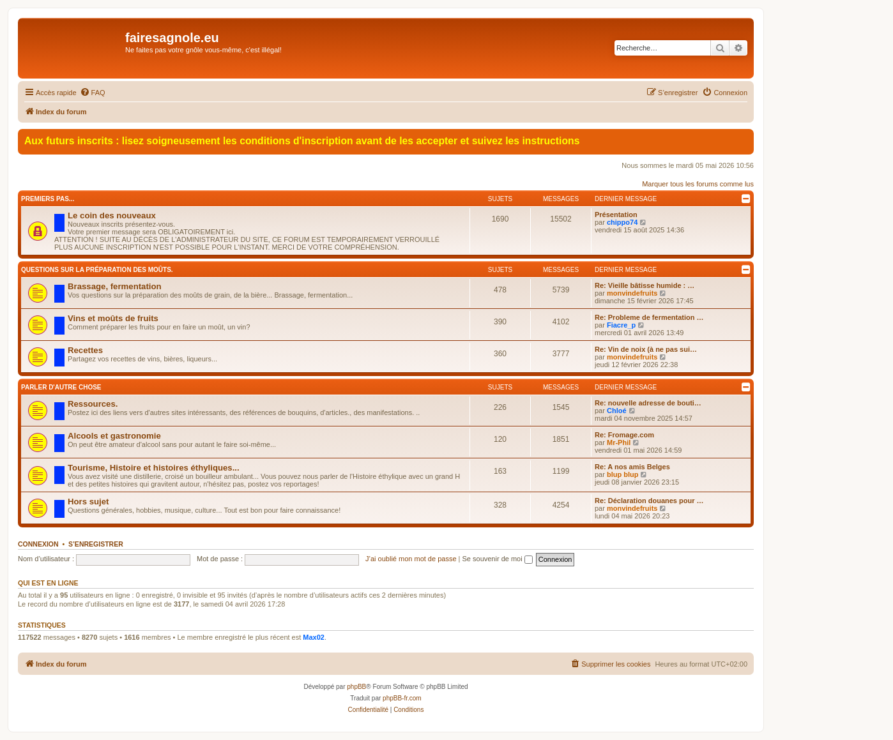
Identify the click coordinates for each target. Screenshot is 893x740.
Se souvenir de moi (497, 559)
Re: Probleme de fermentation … (649, 317)
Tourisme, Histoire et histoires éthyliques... (154, 467)
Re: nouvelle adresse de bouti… (648, 403)
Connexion (38, 544)
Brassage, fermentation (115, 286)
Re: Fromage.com (624, 435)
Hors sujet (88, 501)
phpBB (356, 686)
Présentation (616, 214)
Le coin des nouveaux (112, 215)
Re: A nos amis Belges (632, 467)
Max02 (313, 637)
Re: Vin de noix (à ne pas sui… (646, 349)
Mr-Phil (618, 442)
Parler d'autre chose (61, 387)
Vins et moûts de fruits (113, 318)
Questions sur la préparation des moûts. (97, 269)
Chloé (617, 410)
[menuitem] (92, 92)
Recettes (85, 350)
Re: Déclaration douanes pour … (649, 500)
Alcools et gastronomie (114, 436)
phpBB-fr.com (402, 698)
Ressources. (93, 404)
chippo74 (622, 222)
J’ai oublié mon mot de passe (410, 559)
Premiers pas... (47, 198)
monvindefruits (632, 293)
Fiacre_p (621, 325)
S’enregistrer (95, 544)
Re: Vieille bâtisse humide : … (644, 285)
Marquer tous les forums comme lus (698, 184)
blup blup (622, 474)
